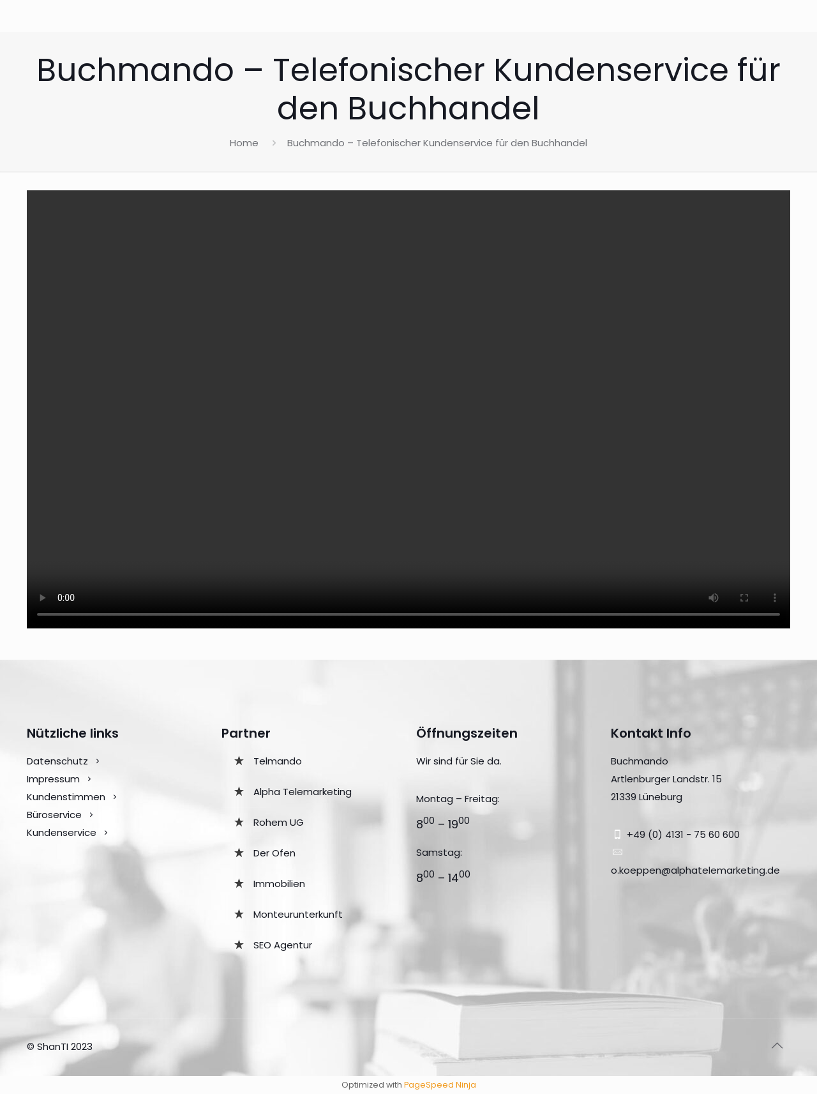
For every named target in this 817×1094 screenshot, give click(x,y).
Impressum (53, 779)
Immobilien (279, 883)
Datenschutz (57, 761)
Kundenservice (63, 832)
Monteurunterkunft (298, 914)
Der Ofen (274, 853)
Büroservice (54, 814)
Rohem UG (278, 822)
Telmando (277, 761)
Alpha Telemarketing (302, 791)
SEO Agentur (282, 945)
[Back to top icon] (776, 1045)
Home (244, 142)
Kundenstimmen (66, 796)
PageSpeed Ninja (440, 1084)
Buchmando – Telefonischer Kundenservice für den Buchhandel (437, 142)
